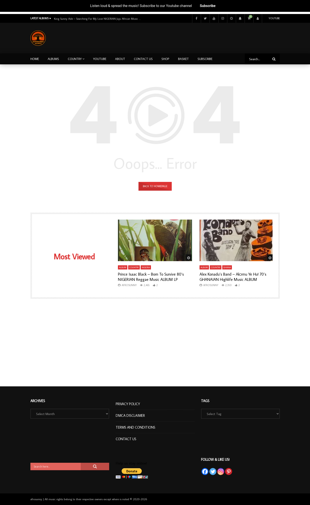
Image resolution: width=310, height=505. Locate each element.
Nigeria (146, 267)
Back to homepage (155, 186)
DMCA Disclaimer (130, 415)
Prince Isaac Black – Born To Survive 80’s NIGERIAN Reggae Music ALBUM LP (151, 277)
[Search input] (57, 466)
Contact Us (143, 59)
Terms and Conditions (135, 427)
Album (122, 267)
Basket (183, 59)
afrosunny (129, 285)
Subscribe (207, 6)
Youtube (274, 18)
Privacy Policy (128, 404)
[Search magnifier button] (95, 466)
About (120, 59)
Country (75, 59)
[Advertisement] (200, 37)
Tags (205, 401)
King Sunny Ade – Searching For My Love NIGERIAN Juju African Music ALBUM (98, 18)
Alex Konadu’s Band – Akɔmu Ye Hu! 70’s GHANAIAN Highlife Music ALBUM (233, 277)
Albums (53, 59)
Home (34, 59)
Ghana (227, 267)
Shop (165, 59)
